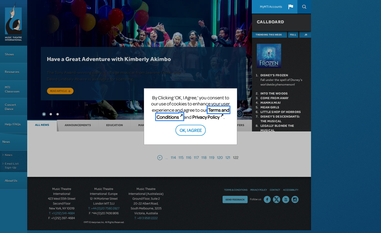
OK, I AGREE (191, 130)
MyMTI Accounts (271, 7)
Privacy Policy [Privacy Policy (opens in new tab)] (205, 117)
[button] (290, 7)
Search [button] (304, 7)
